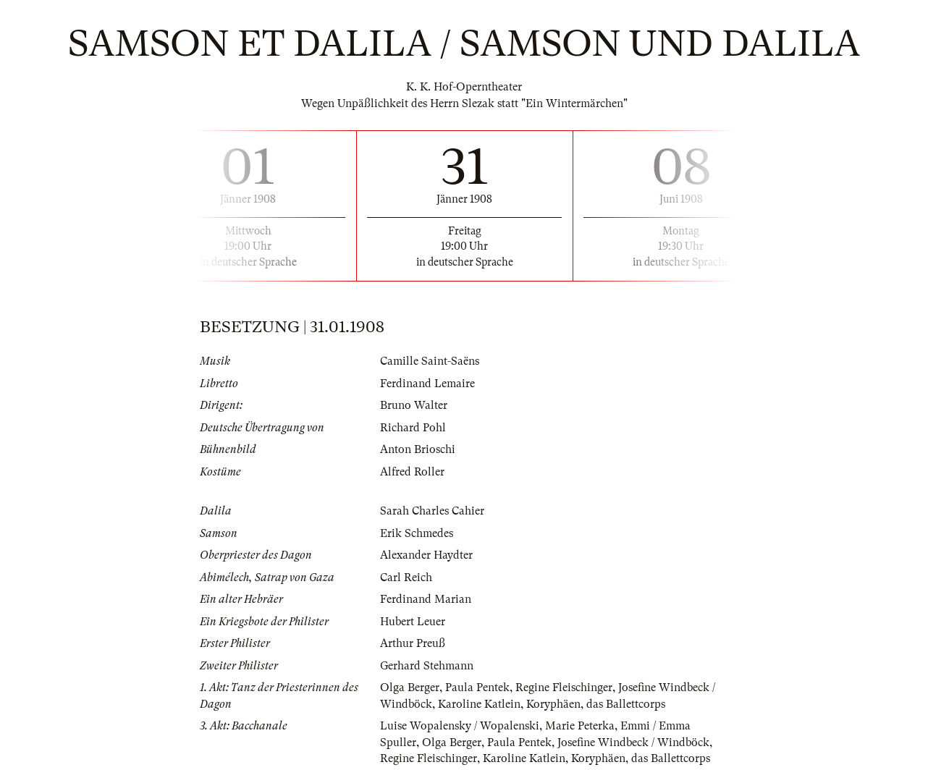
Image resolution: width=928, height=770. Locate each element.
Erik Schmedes (416, 533)
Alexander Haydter (426, 555)
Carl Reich (406, 577)
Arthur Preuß (412, 643)
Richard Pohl (413, 427)
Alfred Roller (412, 471)
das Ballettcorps (625, 704)
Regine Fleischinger (563, 687)
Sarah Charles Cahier (432, 510)
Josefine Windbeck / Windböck (633, 742)
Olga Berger (409, 687)
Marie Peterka (580, 725)
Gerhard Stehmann (426, 665)
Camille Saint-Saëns (429, 361)
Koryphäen (553, 704)
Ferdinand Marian (425, 599)
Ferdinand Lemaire (427, 383)
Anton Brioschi (417, 449)
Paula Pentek (477, 687)
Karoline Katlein (479, 704)
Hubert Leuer (412, 621)
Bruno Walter (413, 405)
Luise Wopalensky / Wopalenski (459, 725)
